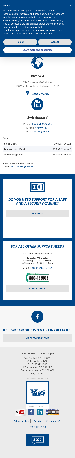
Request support (37, 288)
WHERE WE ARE (37, 93)
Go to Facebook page (37, 338)
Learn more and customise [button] (37, 50)
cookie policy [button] (48, 17)
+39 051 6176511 (42, 123)
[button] (70, 5)
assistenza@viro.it (22, 166)
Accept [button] (55, 42)
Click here (37, 213)
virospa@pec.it (40, 131)
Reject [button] (20, 42)
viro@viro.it (42, 127)
